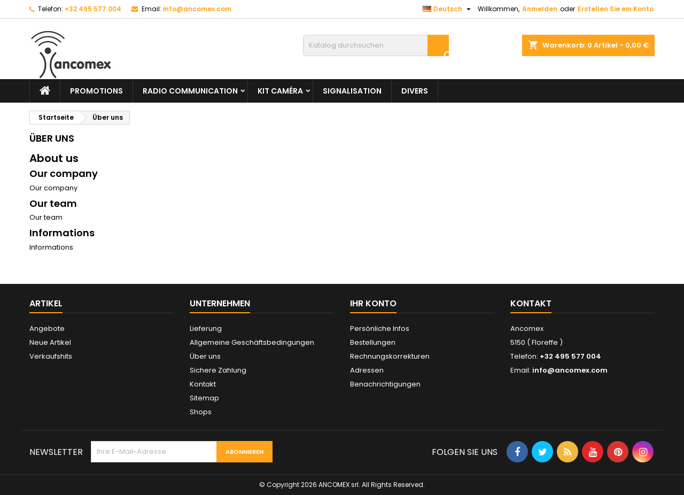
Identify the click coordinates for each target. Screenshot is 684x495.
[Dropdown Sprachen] (448, 9)
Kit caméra (280, 91)
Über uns (205, 356)
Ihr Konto (373, 303)
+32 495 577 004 (93, 8)
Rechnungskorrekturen (390, 356)
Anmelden (539, 8)
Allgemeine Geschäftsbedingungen (252, 342)
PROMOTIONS (96, 91)
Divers (414, 91)
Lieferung (206, 328)
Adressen (367, 370)
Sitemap (204, 398)
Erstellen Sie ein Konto (616, 8)
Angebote (47, 328)
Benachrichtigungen (385, 384)
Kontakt (203, 384)
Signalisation (352, 91)
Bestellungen (372, 342)
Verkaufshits (50, 356)
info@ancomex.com (197, 8)
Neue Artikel (50, 342)
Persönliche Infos (379, 328)
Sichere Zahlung (218, 370)
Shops (201, 412)
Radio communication (190, 91)
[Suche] (376, 45)
